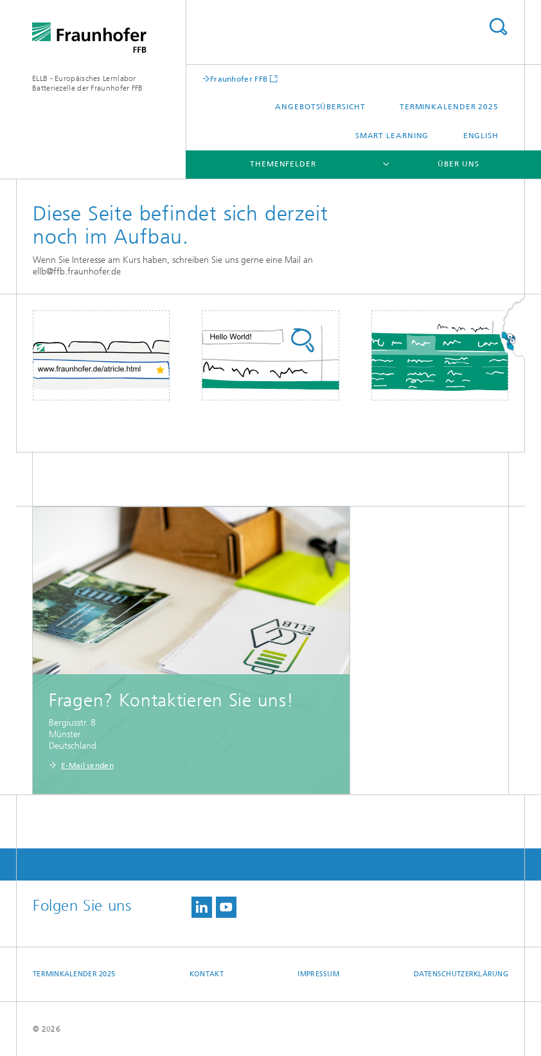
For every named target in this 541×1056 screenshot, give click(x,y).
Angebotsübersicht (320, 106)
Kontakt (207, 974)
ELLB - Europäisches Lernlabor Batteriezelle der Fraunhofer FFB (87, 83)
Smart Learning (392, 135)
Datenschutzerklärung (461, 974)
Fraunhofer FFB (238, 79)
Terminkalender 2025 (449, 106)
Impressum (318, 974)
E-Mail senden (87, 765)
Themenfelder (283, 163)
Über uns (458, 163)
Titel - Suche (498, 26)
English (481, 135)
